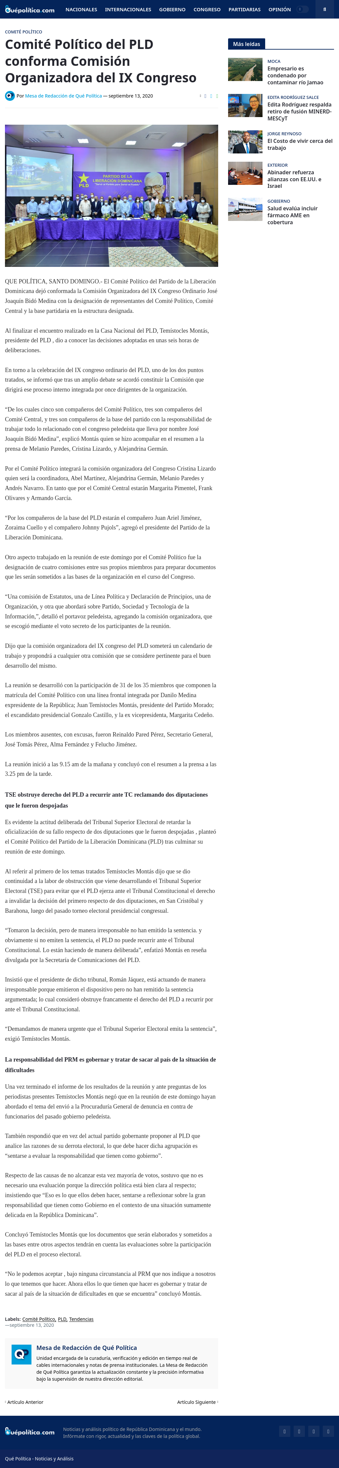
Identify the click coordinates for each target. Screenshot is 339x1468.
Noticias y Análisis (54, 1458)
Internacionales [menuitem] (128, 9)
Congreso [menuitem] (207, 9)
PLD (62, 1319)
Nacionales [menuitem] (81, 9)
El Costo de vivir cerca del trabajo (300, 144)
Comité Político (39, 1319)
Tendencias (81, 1319)
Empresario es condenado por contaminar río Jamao (295, 75)
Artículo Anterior (25, 1402)
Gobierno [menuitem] (172, 9)
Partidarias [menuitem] (245, 9)
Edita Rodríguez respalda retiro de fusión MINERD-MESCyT (299, 111)
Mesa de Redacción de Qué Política (86, 1348)
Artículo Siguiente (196, 1402)
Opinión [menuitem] (279, 9)
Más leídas (246, 44)
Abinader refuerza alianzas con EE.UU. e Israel (294, 179)
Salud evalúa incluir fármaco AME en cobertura (292, 215)
